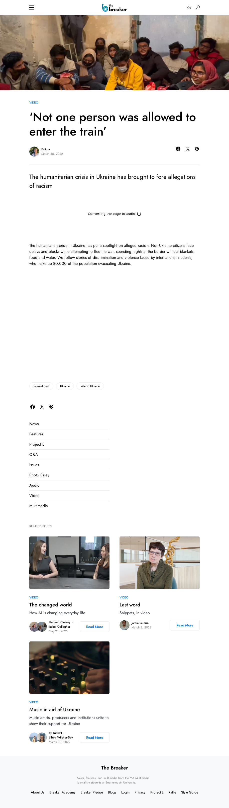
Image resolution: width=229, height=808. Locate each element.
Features (36, 434)
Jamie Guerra (140, 623)
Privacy (140, 792)
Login (125, 792)
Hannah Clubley (59, 622)
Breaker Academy (62, 792)
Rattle (172, 792)
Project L (36, 444)
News (34, 424)
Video (33, 102)
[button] (31, 8)
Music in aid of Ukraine (54, 709)
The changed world (50, 605)
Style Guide (189, 792)
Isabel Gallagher (59, 626)
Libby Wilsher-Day (61, 737)
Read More (94, 626)
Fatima (45, 149)
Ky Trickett (55, 733)
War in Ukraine (90, 386)
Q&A (33, 454)
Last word (130, 605)
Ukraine (65, 386)
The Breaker (114, 767)
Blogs (112, 792)
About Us (37, 792)
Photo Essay (39, 475)
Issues (34, 465)
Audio (34, 485)
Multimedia (38, 506)
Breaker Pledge (91, 792)
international (41, 386)
